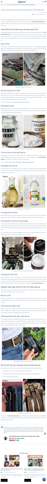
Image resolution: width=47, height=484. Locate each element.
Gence (20, 232)
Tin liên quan (23, 453)
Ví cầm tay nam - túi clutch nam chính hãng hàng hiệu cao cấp (21, 162)
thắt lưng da (10, 19)
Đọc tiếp (4, 480)
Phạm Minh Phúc (42, 12)
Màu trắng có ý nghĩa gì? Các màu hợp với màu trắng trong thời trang (34, 469)
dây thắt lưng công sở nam (19, 102)
